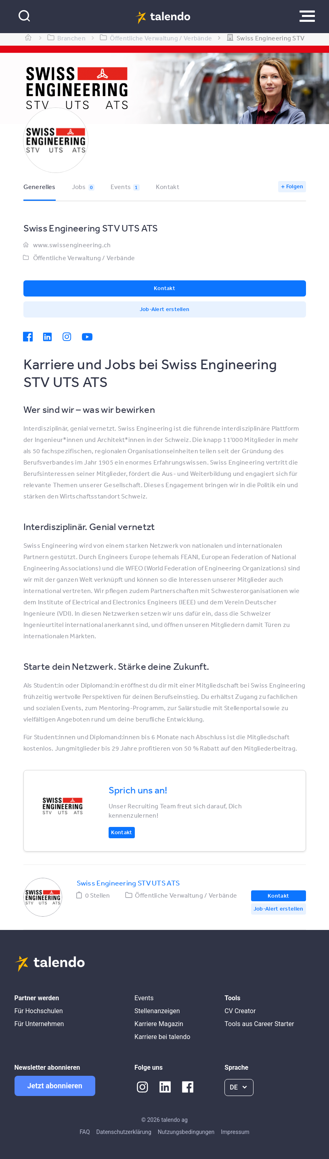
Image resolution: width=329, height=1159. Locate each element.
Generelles (39, 187)
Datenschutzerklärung (123, 1132)
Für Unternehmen (39, 1024)
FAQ (85, 1132)
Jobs (83, 187)
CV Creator (240, 1011)
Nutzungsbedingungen (186, 1132)
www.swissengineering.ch (72, 245)
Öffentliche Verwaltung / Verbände (84, 258)
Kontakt (167, 187)
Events (125, 187)
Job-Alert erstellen (165, 309)
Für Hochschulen (39, 1011)
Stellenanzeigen (157, 1011)
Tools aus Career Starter (259, 1024)
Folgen (295, 186)
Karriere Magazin (158, 1024)
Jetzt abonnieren (54, 1085)
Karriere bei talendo (162, 1037)
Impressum (235, 1132)
